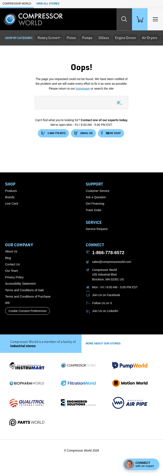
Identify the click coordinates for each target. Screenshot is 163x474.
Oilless (103, 38)
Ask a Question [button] (96, 197)
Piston (71, 38)
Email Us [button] (83, 133)
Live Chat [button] (111, 133)
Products (11, 191)
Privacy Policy (14, 277)
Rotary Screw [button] (49, 38)
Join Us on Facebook (106, 295)
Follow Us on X (102, 303)
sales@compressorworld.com (111, 261)
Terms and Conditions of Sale (24, 290)
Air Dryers (149, 38)
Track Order (93, 210)
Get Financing (95, 203)
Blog (8, 258)
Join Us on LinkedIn (105, 311)
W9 (7, 303)
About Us (11, 251)
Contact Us (12, 264)
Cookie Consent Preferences (27, 311)
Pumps (87, 38)
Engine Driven (125, 38)
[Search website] (116, 19)
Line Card (11, 203)
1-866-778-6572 (53, 133)
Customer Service (97, 191)
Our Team (11, 270)
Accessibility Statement (20, 283)
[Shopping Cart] (135, 19)
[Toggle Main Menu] (153, 19)
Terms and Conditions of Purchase (28, 296)
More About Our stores (103, 343)
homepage (83, 88)
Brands (9, 197)
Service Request (97, 229)
